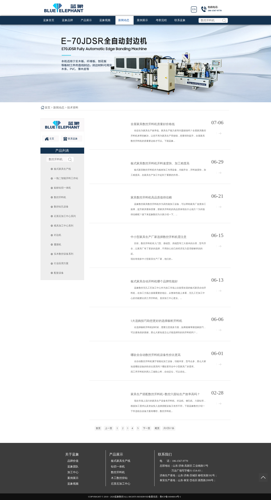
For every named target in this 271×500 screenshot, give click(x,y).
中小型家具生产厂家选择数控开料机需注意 (158, 237)
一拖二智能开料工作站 (66, 178)
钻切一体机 (118, 466)
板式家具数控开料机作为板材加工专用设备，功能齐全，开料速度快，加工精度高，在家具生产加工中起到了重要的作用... (168, 172)
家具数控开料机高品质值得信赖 (151, 197)
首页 (47, 107)
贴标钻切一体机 (62, 188)
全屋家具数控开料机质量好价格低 (153, 124)
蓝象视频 (72, 483)
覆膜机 (57, 244)
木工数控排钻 (119, 477)
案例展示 (72, 477)
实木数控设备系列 (63, 254)
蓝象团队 (72, 466)
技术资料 (72, 107)
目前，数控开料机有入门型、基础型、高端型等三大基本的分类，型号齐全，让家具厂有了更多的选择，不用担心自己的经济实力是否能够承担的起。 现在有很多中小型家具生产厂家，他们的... (168, 251)
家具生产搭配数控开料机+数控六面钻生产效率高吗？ (165, 394)
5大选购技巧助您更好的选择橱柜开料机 (156, 320)
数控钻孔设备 (61, 206)
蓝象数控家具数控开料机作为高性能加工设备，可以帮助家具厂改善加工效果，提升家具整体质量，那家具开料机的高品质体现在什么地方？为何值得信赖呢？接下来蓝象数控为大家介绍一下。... (168, 209)
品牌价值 (72, 460)
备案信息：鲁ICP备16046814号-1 (165, 496)
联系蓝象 (70, 139)
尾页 (157, 428)
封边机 (57, 235)
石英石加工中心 (120, 483)
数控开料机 (60, 197)
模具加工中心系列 (63, 225)
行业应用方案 (61, 263)
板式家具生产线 (62, 169)
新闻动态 (58, 107)
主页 (49, 139)
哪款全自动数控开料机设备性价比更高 (156, 355)
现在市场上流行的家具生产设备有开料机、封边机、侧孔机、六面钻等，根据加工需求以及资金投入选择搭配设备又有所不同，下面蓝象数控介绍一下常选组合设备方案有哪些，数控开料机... (168, 405)
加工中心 (72, 472)
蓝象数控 (119, 496)
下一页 (146, 428)
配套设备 (59, 273)
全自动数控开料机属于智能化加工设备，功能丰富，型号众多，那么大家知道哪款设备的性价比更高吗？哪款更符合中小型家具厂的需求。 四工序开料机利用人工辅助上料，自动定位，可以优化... (168, 366)
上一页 (108, 428)
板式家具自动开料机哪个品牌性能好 (154, 281)
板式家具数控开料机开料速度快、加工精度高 (160, 163)
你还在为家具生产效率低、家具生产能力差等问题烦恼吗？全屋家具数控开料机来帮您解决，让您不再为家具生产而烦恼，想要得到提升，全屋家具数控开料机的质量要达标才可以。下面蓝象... (168, 135)
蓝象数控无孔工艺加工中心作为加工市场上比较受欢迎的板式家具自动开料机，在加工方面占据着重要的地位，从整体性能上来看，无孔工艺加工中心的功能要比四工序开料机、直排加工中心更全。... (168, 293)
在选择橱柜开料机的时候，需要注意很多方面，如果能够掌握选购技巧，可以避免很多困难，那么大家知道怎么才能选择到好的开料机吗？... (168, 330)
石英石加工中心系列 (65, 216)
